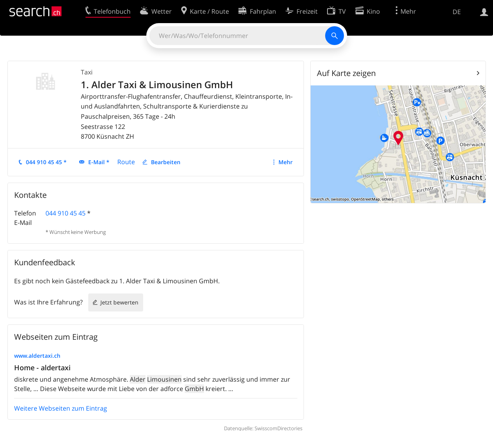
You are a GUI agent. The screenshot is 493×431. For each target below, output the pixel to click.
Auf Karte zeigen (346, 73)
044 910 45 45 (65, 213)
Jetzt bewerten (119, 302)
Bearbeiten (165, 162)
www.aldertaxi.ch (37, 355)
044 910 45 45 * (46, 162)
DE (457, 11)
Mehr (285, 162)
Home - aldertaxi (42, 367)
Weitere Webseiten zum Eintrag (60, 408)
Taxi (87, 72)
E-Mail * (98, 162)
